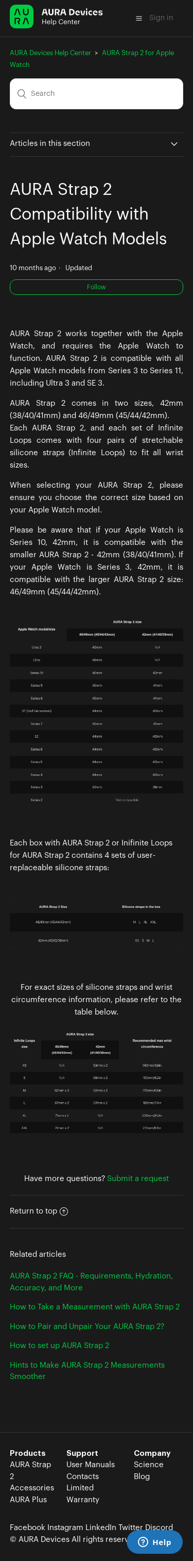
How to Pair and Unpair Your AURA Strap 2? (87, 1327)
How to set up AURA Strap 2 (59, 1346)
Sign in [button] (161, 18)
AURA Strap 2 (30, 1471)
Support (82, 1453)
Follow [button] (96, 287)
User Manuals (90, 1465)
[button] (139, 18)
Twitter (130, 1528)
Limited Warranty (82, 1494)
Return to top (39, 1211)
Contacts (82, 1477)
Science (149, 1465)
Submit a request (138, 1179)
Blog (142, 1477)
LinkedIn (100, 1528)
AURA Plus (28, 1500)
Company (152, 1453)
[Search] (97, 93)
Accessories (32, 1488)
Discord (159, 1528)
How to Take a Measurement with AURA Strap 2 (95, 1307)
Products (28, 1453)
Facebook (27, 1528)
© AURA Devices (39, 1539)
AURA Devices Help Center (50, 52)
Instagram (65, 1528)
